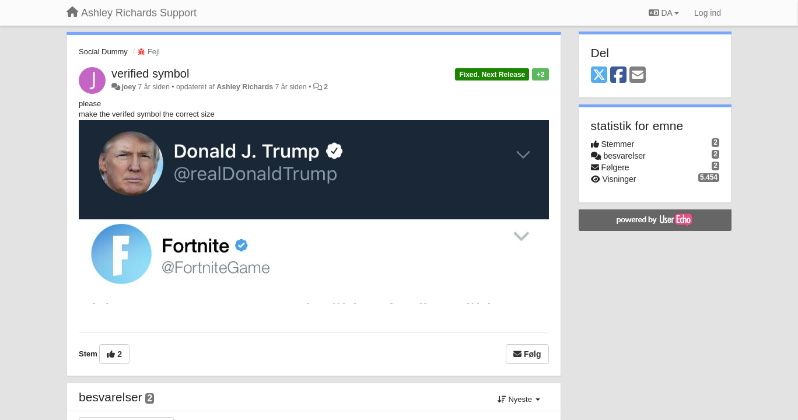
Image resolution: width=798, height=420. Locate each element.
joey (128, 87)
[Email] (637, 75)
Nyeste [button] (519, 399)
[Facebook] (618, 75)
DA (664, 13)
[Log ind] (708, 13)
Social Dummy (103, 51)
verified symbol (150, 73)
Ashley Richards (244, 87)
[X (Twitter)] (599, 75)
